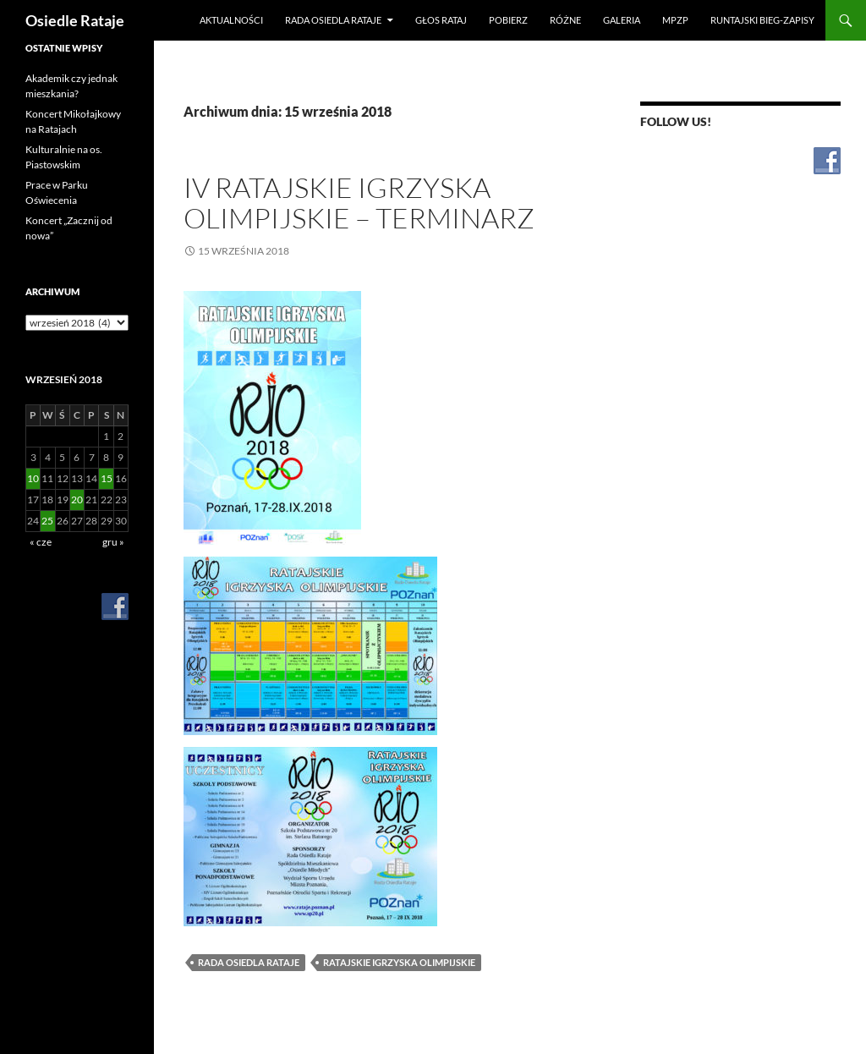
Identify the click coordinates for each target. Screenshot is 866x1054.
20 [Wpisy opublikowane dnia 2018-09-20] (77, 499)
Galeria (621, 19)
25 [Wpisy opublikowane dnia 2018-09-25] (47, 520)
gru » (113, 541)
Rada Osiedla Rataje (333, 19)
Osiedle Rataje (74, 20)
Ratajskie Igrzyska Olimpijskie (399, 962)
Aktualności (231, 19)
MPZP (675, 19)
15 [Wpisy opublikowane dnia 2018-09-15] (106, 478)
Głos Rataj (441, 19)
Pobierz (508, 19)
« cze (41, 541)
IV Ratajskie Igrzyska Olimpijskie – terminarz (359, 202)
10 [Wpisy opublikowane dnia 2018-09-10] (33, 478)
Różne (565, 19)
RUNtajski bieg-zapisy (762, 19)
